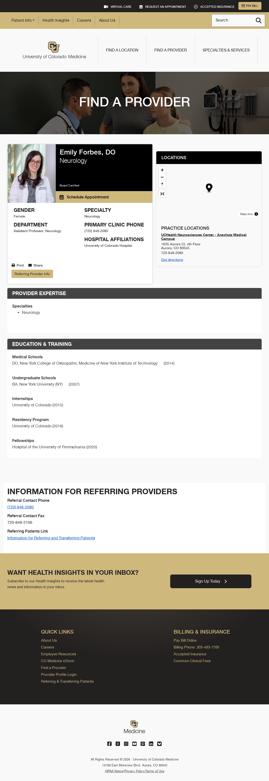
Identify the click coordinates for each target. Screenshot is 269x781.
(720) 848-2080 (20, 507)
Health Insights (56, 20)
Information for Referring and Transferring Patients (51, 538)
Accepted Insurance (190, 654)
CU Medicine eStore (57, 661)
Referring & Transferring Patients (67, 681)
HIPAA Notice (114, 771)
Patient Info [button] (21, 20)
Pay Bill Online (185, 640)
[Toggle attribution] (256, 214)
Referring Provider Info (32, 274)
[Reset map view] (162, 193)
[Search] (259, 20)
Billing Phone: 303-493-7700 (196, 647)
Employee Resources (58, 654)
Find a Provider (170, 50)
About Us (107, 20)
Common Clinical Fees (192, 661)
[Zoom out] (162, 177)
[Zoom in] (162, 170)
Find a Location (122, 50)
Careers (84, 20)
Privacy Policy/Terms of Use (144, 771)
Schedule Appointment (84, 197)
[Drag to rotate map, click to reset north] (162, 184)
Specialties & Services (226, 50)
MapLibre (246, 214)
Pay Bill (250, 6)
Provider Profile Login (59, 674)
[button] (209, 189)
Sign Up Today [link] (211, 581)
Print (17, 265)
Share (35, 265)
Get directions (172, 260)
